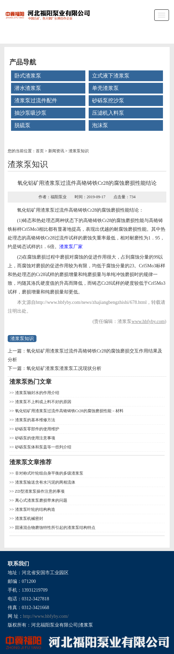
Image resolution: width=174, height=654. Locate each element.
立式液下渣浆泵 (110, 75)
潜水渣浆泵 (27, 88)
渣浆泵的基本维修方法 (34, 420)
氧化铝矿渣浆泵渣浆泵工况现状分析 (63, 368)
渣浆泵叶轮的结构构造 (34, 509)
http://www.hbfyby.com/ (46, 616)
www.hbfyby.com (148, 321)
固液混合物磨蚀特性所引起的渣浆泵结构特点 (54, 527)
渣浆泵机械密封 (28, 518)
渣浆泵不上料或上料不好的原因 (42, 401)
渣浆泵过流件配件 (35, 100)
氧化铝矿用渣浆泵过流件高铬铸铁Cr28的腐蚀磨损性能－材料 (68, 410)
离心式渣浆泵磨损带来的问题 (40, 500)
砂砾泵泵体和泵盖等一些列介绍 (42, 447)
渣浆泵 (47, 210)
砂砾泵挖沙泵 (108, 100)
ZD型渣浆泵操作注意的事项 (39, 491)
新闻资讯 (56, 151)
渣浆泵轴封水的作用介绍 (36, 392)
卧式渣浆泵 (27, 75)
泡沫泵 (100, 125)
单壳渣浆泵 (105, 88)
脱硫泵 (22, 125)
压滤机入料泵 (108, 113)
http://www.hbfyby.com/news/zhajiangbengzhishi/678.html (91, 302)
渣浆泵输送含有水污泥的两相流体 (44, 482)
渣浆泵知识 (79, 151)
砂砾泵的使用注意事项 (34, 438)
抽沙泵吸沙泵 (30, 113)
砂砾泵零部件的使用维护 (36, 429)
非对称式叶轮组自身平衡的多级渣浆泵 (48, 473)
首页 (40, 151)
